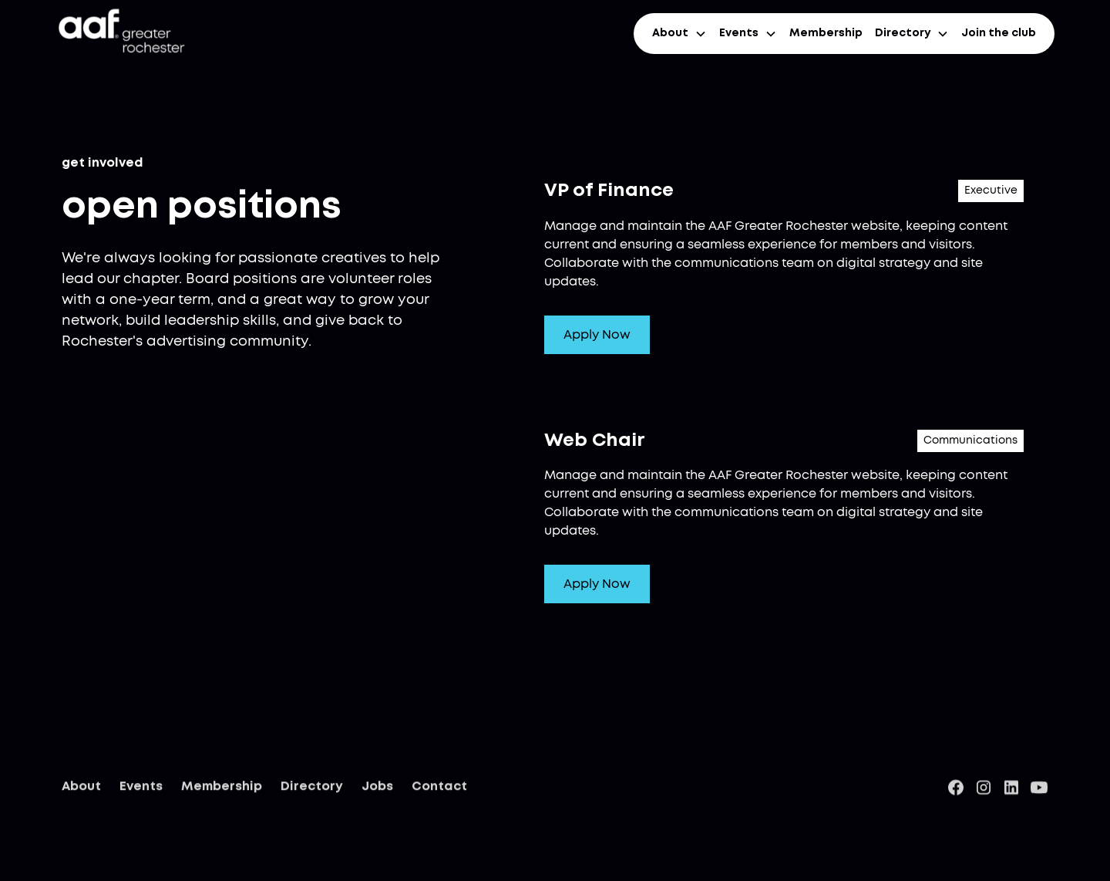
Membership (826, 33)
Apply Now (597, 335)
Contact (439, 789)
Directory (312, 789)
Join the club (998, 33)
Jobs (377, 789)
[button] (679, 33)
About (81, 789)
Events (141, 789)
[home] (120, 33)
